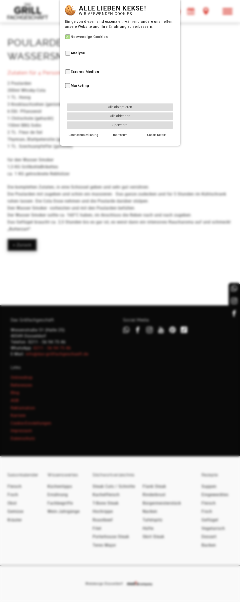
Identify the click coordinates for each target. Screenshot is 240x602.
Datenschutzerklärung (83, 121)
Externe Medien (85, 58)
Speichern (120, 111)
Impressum (120, 121)
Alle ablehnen (120, 102)
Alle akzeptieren (120, 93)
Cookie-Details (156, 121)
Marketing (80, 72)
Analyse (78, 40)
